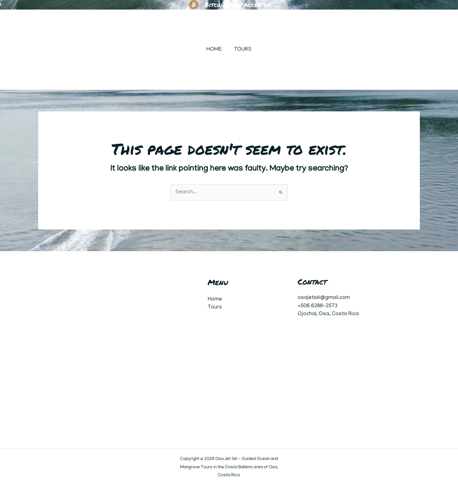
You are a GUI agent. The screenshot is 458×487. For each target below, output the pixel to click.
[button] (395, 49)
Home (215, 50)
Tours (242, 50)
